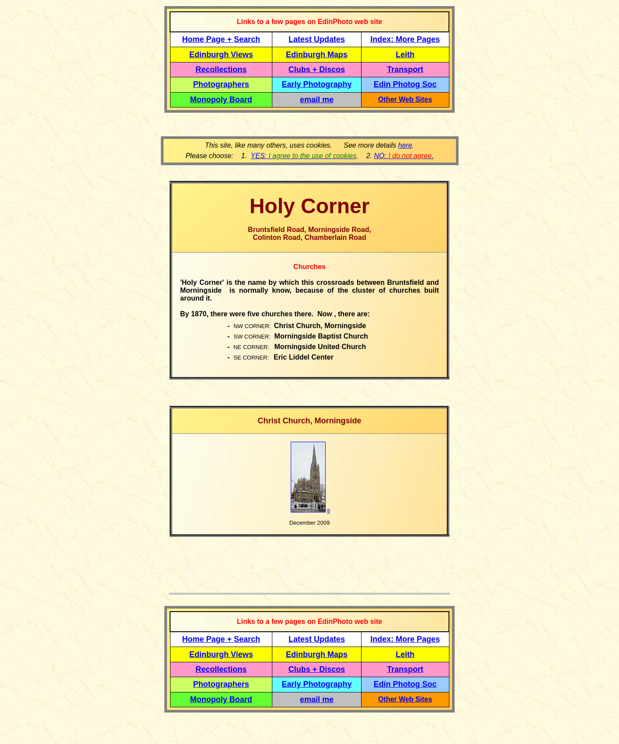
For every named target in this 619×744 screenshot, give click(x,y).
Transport (405, 69)
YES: (304, 155)
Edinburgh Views (221, 54)
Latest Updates (317, 39)
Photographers (221, 84)
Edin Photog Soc (405, 84)
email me (317, 99)
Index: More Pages (405, 39)
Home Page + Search (221, 39)
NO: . (403, 155)
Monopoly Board (221, 99)
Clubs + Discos (317, 69)
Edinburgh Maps (317, 54)
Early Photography (317, 84)
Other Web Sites (405, 99)
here (405, 145)
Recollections (221, 69)
